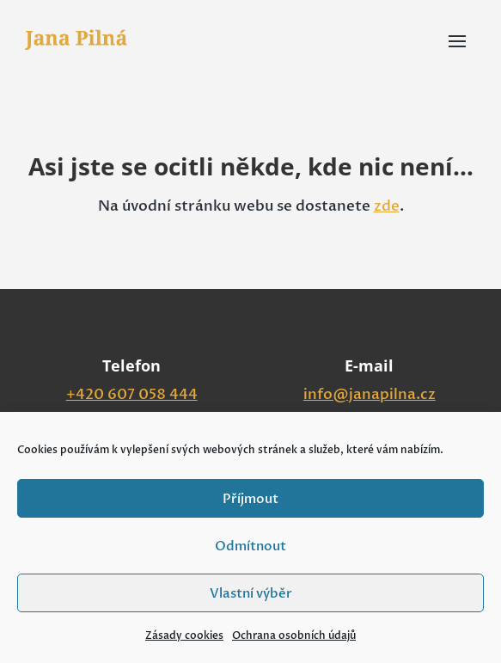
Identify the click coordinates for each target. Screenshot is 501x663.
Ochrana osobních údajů (294, 635)
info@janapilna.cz (369, 394)
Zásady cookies (184, 635)
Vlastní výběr (251, 593)
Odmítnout (250, 546)
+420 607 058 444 (132, 394)
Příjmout (250, 498)
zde (387, 206)
